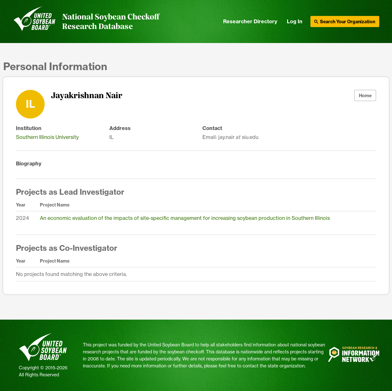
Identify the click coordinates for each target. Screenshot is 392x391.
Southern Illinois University (47, 137)
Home (365, 95)
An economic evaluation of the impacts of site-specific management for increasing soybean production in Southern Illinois (185, 218)
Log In (294, 21)
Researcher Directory (250, 21)
